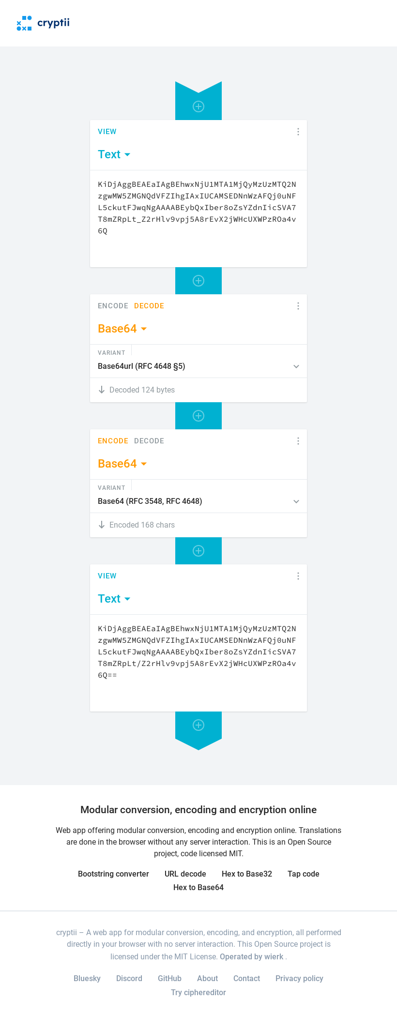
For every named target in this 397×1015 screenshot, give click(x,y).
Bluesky (87, 978)
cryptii (66, 932)
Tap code (304, 874)
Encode (113, 306)
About (207, 978)
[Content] (198, 218)
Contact (246, 978)
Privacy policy (299, 978)
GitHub (170, 978)
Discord (129, 978)
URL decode (185, 874)
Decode (149, 306)
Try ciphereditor (198, 992)
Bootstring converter (113, 874)
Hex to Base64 (198, 887)
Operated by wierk (252, 956)
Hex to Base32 (247, 874)
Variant (111, 352)
